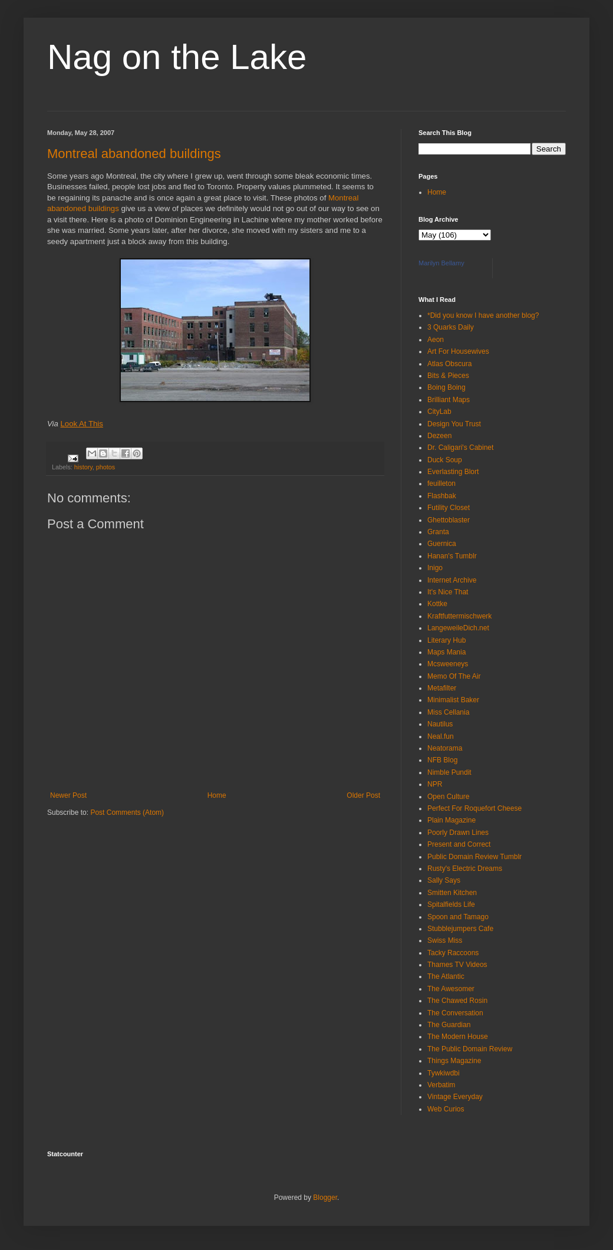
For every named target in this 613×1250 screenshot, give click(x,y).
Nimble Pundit (449, 772)
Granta (438, 532)
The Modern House (457, 1036)
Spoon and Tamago (458, 917)
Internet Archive (451, 580)
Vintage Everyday (455, 1097)
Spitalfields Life (451, 904)
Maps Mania (446, 652)
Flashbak (441, 496)
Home (216, 795)
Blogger (325, 1197)
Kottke (437, 604)
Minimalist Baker (453, 700)
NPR (434, 784)
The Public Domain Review (469, 1049)
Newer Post (68, 795)
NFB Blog (442, 760)
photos (105, 467)
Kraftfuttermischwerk (459, 616)
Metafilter (441, 688)
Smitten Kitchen (452, 893)
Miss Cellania (448, 712)
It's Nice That (447, 592)
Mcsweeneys (447, 664)
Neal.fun (440, 736)
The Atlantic (445, 976)
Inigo (435, 568)
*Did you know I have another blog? (483, 315)
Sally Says (443, 880)
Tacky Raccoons (453, 953)
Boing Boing (446, 387)
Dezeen (439, 436)
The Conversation (455, 1013)
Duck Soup (444, 460)
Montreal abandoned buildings (134, 153)
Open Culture (448, 796)
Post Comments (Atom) (127, 812)
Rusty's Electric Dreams (464, 868)
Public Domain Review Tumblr (474, 857)
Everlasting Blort (453, 472)
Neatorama (444, 748)
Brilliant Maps (448, 400)
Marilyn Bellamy (441, 263)
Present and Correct (458, 844)
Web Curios (445, 1109)
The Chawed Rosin (457, 1000)
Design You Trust (454, 424)
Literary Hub (446, 640)
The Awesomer (450, 989)
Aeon (435, 339)
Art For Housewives (458, 351)
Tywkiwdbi (443, 1073)
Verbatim (441, 1085)
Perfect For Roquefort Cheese (474, 808)
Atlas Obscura (449, 364)
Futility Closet (448, 508)
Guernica (441, 544)
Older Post (363, 795)
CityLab (439, 411)
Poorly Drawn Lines (458, 832)
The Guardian (448, 1025)
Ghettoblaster (448, 520)
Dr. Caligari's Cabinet (460, 447)
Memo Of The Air (453, 676)
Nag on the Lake (176, 57)
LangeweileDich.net (458, 628)
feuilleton (441, 483)
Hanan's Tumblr (452, 556)
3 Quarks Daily (450, 327)
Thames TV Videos (457, 964)
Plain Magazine (451, 820)
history (83, 467)
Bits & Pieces (448, 375)
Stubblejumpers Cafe (460, 929)
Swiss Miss (444, 940)
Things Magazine (454, 1061)
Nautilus (440, 724)
